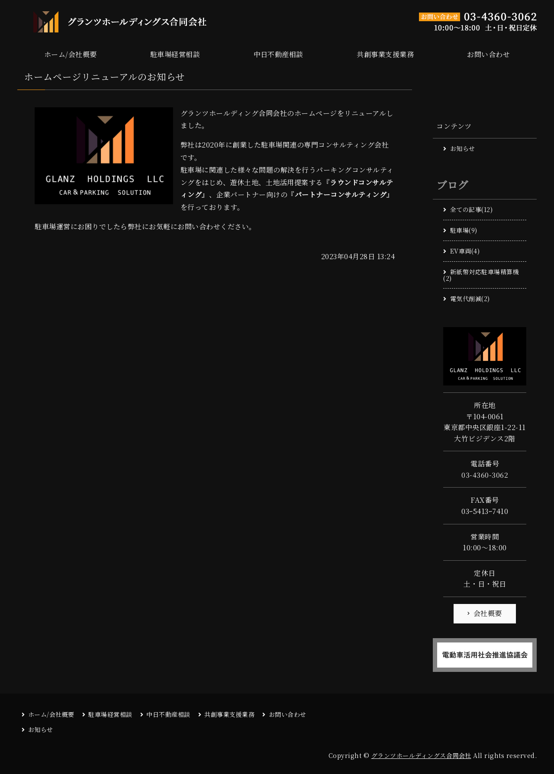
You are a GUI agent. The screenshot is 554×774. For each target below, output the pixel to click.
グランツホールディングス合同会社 (421, 755)
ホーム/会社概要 (70, 54)
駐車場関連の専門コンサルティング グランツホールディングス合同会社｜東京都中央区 (112, 21)
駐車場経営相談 (175, 54)
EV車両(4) (465, 251)
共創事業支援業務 (385, 54)
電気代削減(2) (470, 298)
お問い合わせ (488, 54)
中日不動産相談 (278, 54)
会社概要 (487, 613)
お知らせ (462, 148)
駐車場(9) (463, 230)
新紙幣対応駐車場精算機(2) (481, 275)
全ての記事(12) (471, 209)
